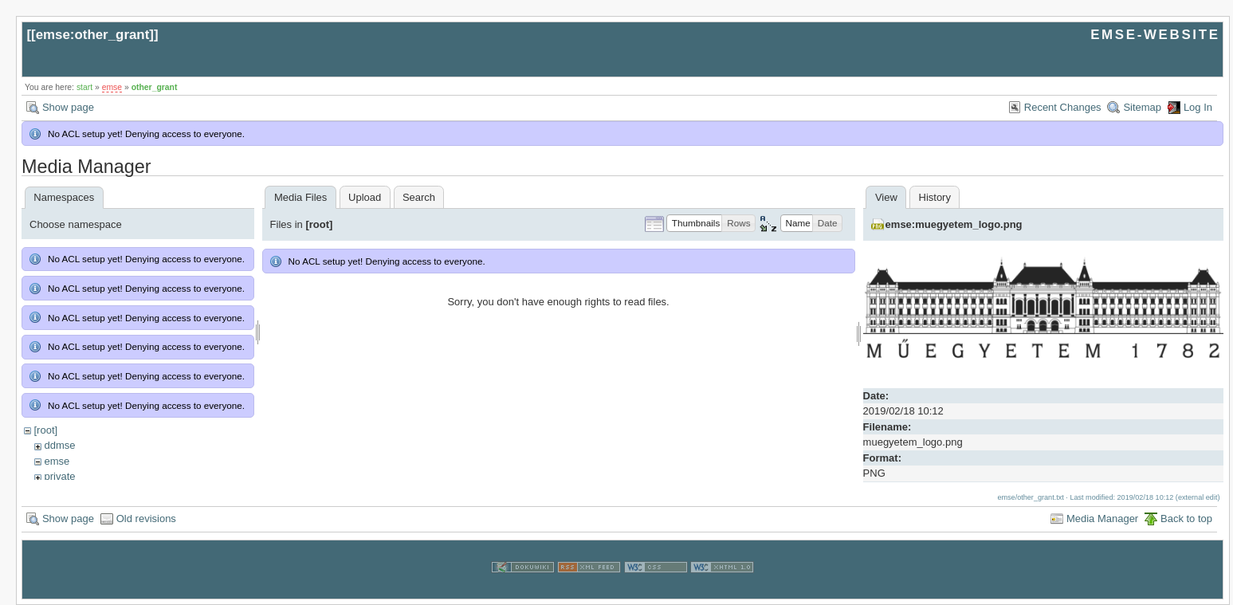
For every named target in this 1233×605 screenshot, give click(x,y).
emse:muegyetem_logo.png (954, 224)
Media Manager (1102, 518)
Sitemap (1142, 107)
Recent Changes (1062, 107)
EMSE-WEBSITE (1154, 34)
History (935, 197)
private (59, 476)
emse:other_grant (93, 34)
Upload (364, 197)
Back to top (1186, 518)
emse (112, 87)
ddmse (59, 445)
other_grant (155, 87)
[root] (45, 430)
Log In (1198, 107)
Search (418, 197)
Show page (68, 107)
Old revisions (146, 518)
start (84, 87)
